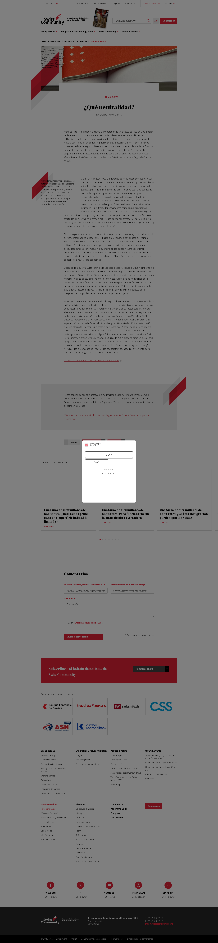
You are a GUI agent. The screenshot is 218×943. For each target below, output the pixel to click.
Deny (109, 455)
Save (97, 462)
